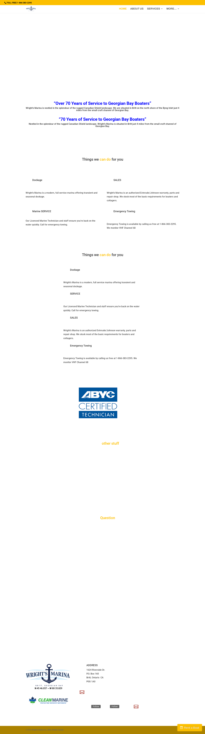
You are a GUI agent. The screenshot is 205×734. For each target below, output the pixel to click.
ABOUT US (137, 9)
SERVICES (153, 9)
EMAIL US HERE (95, 691)
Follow (96, 706)
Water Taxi (38, 482)
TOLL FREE (147, 665)
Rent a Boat (191, 727)
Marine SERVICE (41, 211)
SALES (117, 180)
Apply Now (147, 705)
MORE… (171, 9)
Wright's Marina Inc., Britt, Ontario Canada (47, 730)
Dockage (37, 180)
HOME (123, 9)
